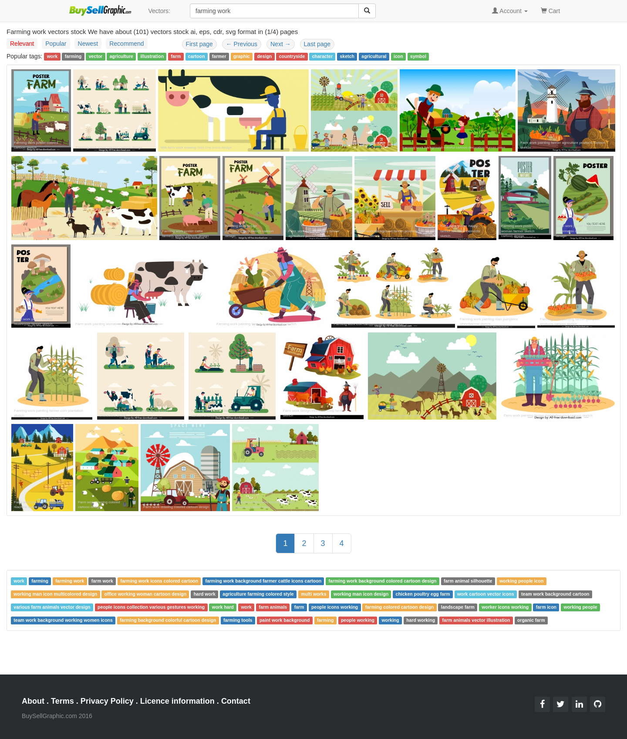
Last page (317, 44)
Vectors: (159, 10)
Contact (235, 701)
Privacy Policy (107, 701)
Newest (88, 43)
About (33, 701)
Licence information (177, 701)
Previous (241, 44)
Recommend (126, 43)
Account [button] (510, 10)
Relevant (22, 43)
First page (199, 44)
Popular (55, 43)
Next (280, 44)
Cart (550, 10)
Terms (62, 701)
